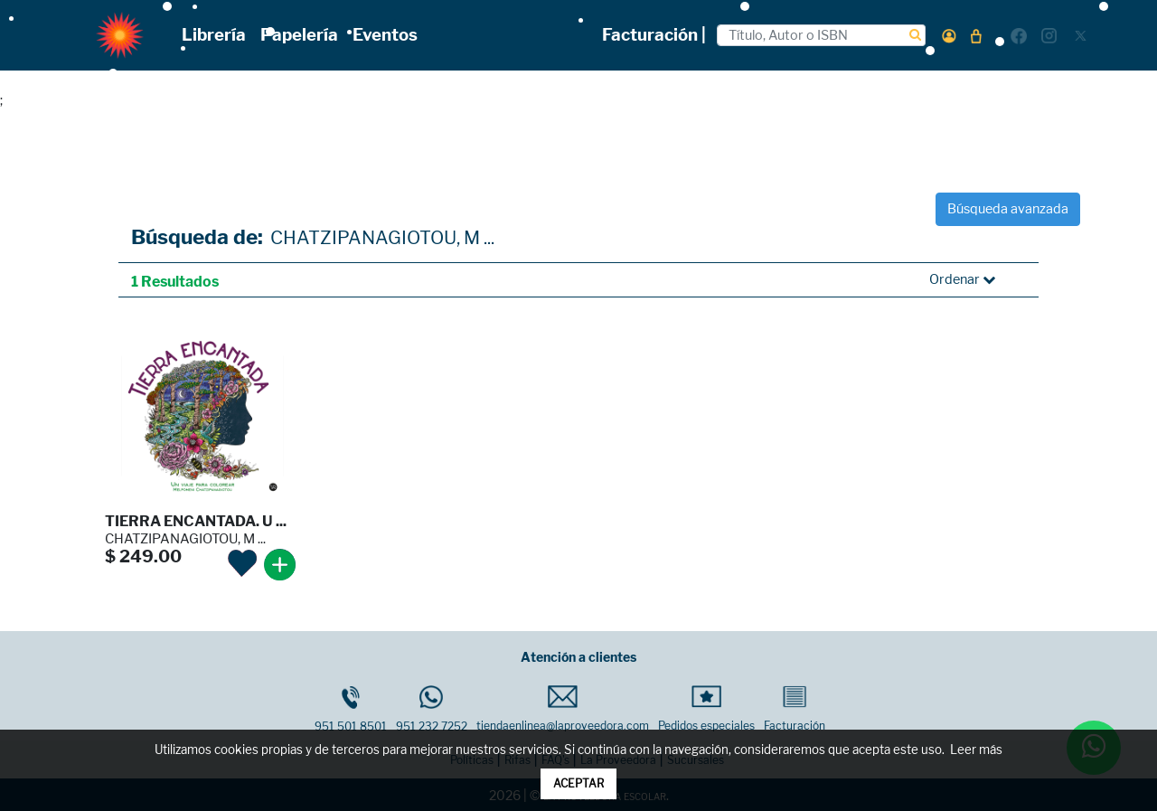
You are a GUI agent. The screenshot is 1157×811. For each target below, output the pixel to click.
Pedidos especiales (706, 708)
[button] (949, 35)
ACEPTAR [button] (578, 783)
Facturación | (654, 34)
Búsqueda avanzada (1007, 209)
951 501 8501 (351, 709)
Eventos (385, 34)
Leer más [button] (976, 750)
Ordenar (962, 279)
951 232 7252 (431, 709)
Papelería (299, 34)
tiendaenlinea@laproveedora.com (562, 708)
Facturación (794, 708)
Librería (214, 34)
